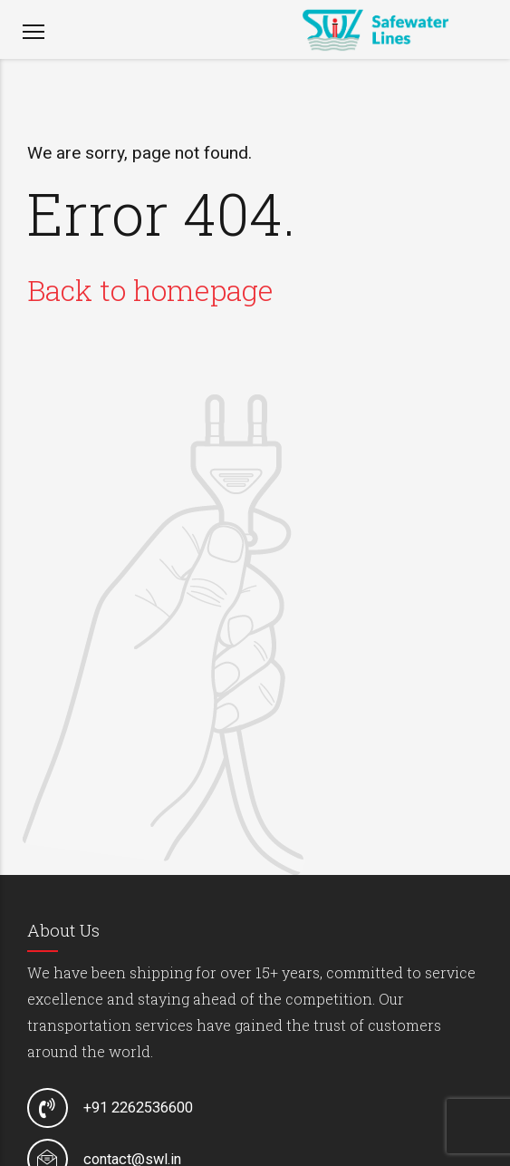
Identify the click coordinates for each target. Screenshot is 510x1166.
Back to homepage (150, 289)
